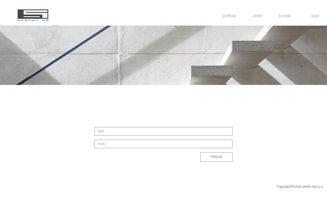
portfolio (229, 15)
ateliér (258, 15)
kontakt (285, 15)
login (315, 15)
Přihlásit (216, 157)
